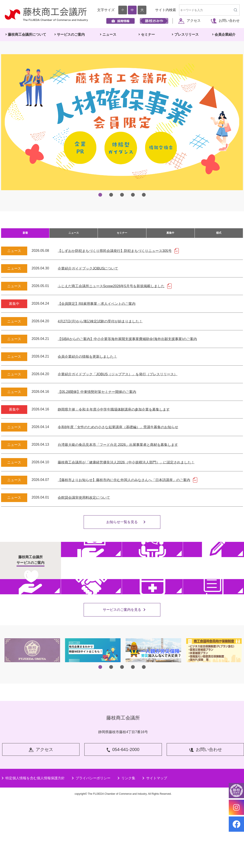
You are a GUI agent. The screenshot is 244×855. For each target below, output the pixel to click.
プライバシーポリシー (90, 832)
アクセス (189, 20)
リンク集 (126, 832)
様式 (218, 235)
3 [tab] (122, 195)
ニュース (74, 235)
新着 (25, 235)
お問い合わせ (225, 20)
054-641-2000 (123, 805)
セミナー (122, 235)
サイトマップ (154, 832)
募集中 (170, 235)
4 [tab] (133, 195)
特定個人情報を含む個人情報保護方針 (33, 832)
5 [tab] (144, 195)
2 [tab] (111, 195)
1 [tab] (100, 195)
